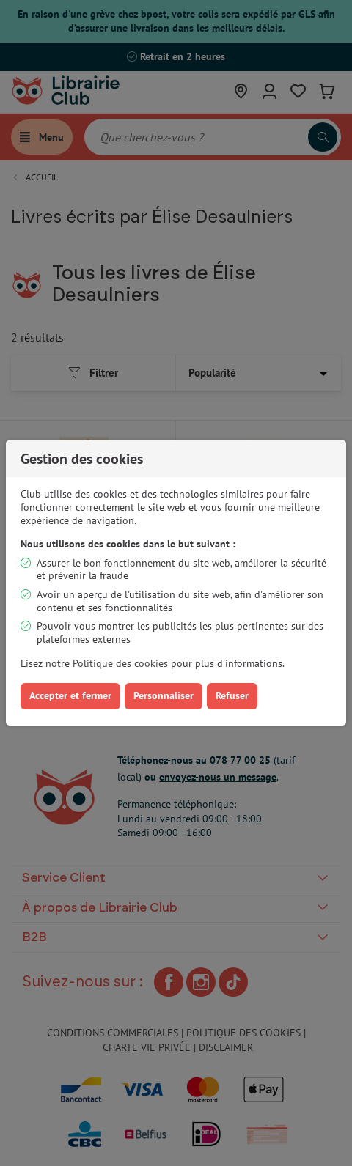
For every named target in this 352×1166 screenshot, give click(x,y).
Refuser (232, 695)
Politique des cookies (120, 663)
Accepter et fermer (70, 695)
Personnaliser (163, 695)
